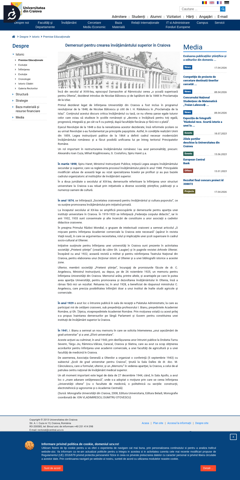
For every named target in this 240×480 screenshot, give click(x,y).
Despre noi (21, 22)
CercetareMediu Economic (94, 25)
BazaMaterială (118, 25)
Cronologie (24, 79)
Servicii (220, 22)
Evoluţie (22, 64)
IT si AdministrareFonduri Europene (178, 25)
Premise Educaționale (30, 60)
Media (20, 117)
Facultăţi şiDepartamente (45, 25)
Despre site (201, 423)
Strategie (22, 100)
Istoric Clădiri (25, 83)
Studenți (138, 17)
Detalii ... (208, 468)
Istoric (20, 54)
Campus (202, 22)
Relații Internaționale (145, 22)
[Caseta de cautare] (199, 9)
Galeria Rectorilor (28, 88)
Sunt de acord (52, 468)
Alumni (155, 17)
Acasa (145, 423)
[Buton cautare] (222, 9)
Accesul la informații (179, 423)
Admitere (119, 17)
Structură (22, 94)
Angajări (206, 17)
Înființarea (24, 69)
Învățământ (68, 22)
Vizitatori (174, 17)
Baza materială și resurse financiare (28, 109)
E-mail (223, 17)
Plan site (158, 423)
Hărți (190, 17)
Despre (24, 36)
